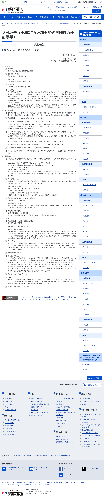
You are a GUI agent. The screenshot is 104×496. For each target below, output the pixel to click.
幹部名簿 (59, 398)
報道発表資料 (9, 421)
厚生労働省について (63, 392)
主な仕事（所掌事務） (63, 404)
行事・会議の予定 (10, 427)
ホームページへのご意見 (42, 480)
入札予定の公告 (88, 50)
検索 (98, 11)
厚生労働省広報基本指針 (13, 415)
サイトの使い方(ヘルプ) (11, 480)
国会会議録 (34, 407)
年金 (6, 404)
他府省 (18, 451)
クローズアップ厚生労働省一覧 (60, 451)
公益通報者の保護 (87, 425)
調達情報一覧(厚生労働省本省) (91, 34)
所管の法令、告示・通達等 (90, 398)
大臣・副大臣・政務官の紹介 (65, 396)
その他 (84, 102)
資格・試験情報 (61, 421)
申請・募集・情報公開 (90, 406)
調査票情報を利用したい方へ (65, 437)
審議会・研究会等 (36, 404)
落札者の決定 (86, 364)
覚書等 (84, 401)
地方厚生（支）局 (62, 407)
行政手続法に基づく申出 (90, 437)
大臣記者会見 (9, 418)
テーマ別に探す (10, 392)
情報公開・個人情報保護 (90, 428)
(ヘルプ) (72, 2)
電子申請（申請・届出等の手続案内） (91, 411)
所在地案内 (59, 401)
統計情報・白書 (62, 428)
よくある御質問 (73, 7)
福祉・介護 (8, 398)
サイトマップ (85, 7)
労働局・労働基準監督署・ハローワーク (65, 411)
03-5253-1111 (37, 489)
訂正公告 (86, 81)
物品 (84, 39)
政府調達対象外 (87, 86)
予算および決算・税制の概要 (40, 410)
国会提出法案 (86, 396)
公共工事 (86, 273)
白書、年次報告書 (62, 434)
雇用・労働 (8, 401)
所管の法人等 (28, 451)
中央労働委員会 (61, 418)
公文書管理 (85, 434)
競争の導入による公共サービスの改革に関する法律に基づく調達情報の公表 (91, 358)
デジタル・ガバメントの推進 (91, 431)
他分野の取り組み (10, 407)
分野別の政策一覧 (36, 396)
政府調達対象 (86, 45)
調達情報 (85, 417)
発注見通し (86, 340)
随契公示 (86, 71)
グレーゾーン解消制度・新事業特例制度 (91, 421)
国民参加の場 (97, 7)
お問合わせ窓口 (59, 7)
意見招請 (86, 60)
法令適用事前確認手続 (89, 414)
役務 (84, 117)
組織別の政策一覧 (36, 398)
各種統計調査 (60, 432)
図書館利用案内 (42, 451)
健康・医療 (8, 396)
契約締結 (85, 369)
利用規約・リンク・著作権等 (13, 478)
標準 (90, 2)
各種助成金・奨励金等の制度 (40, 401)
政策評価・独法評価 (37, 413)
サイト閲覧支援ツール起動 (61, 2)
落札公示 (86, 76)
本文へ (48, 7)
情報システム (87, 195)
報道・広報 (9, 412)
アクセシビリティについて (81, 478)
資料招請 (86, 55)
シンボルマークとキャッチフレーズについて (55, 478)
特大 (99, 2)
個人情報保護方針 (31, 478)
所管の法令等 (87, 392)
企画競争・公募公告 (89, 107)
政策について (36, 392)
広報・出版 (8, 424)
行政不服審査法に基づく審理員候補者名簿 (91, 440)
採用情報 (59, 423)
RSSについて (26, 480)
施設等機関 (59, 415)
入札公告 (86, 65)
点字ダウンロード (46, 2)
